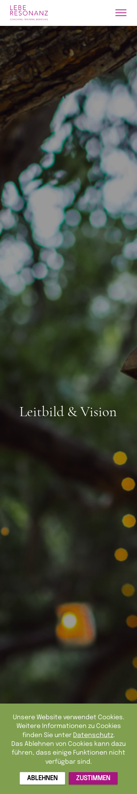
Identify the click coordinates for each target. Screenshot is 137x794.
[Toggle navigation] (121, 12)
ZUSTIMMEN (93, 778)
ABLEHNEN (42, 778)
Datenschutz (93, 735)
